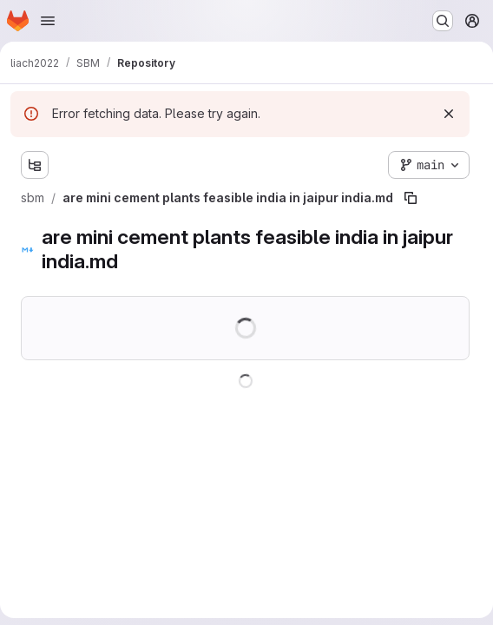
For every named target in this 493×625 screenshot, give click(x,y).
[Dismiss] (448, 113)
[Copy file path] (410, 198)
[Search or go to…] (442, 20)
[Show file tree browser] (35, 165)
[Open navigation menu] (48, 21)
